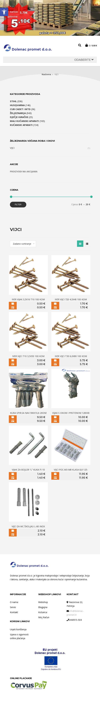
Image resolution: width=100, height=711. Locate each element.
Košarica (42, 612)
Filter (18, 204)
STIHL (13, 101)
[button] (4, 12)
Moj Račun (43, 617)
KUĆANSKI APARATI (21, 124)
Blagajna (42, 607)
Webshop (43, 602)
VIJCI (12, 148)
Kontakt (14, 612)
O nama (14, 602)
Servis (13, 607)
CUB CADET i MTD (20, 109)
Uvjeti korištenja (18, 629)
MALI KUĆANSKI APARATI (24, 121)
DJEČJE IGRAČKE (19, 117)
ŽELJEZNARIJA (18, 113)
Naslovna (46, 74)
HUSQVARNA (17, 105)
